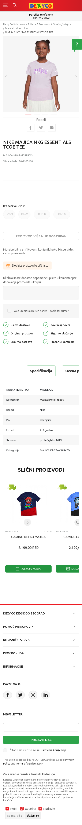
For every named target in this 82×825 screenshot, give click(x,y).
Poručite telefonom (41, 14)
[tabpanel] (41, 72)
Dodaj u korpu (28, 568)
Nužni (13, 809)
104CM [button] (9, 216)
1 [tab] (28, 111)
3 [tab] (45, 111)
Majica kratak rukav (16, 28)
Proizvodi (44, 24)
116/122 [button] (62, 216)
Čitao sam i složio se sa (38, 750)
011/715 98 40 (41, 18)
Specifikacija (41, 371)
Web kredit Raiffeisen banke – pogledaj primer (41, 311)
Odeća (57, 24)
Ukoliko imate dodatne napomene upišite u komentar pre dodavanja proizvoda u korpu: (40, 280)
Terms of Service (26, 763)
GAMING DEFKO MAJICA (28, 537)
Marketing (49, 809)
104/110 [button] (42, 216)
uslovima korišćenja (53, 750)
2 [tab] (37, 111)
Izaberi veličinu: (14, 206)
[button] (27, 522)
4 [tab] (54, 111)
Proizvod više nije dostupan (41, 236)
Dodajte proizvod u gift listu (27, 265)
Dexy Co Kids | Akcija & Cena (19, 24)
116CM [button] (24, 216)
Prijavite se (41, 740)
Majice (67, 24)
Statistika (30, 809)
